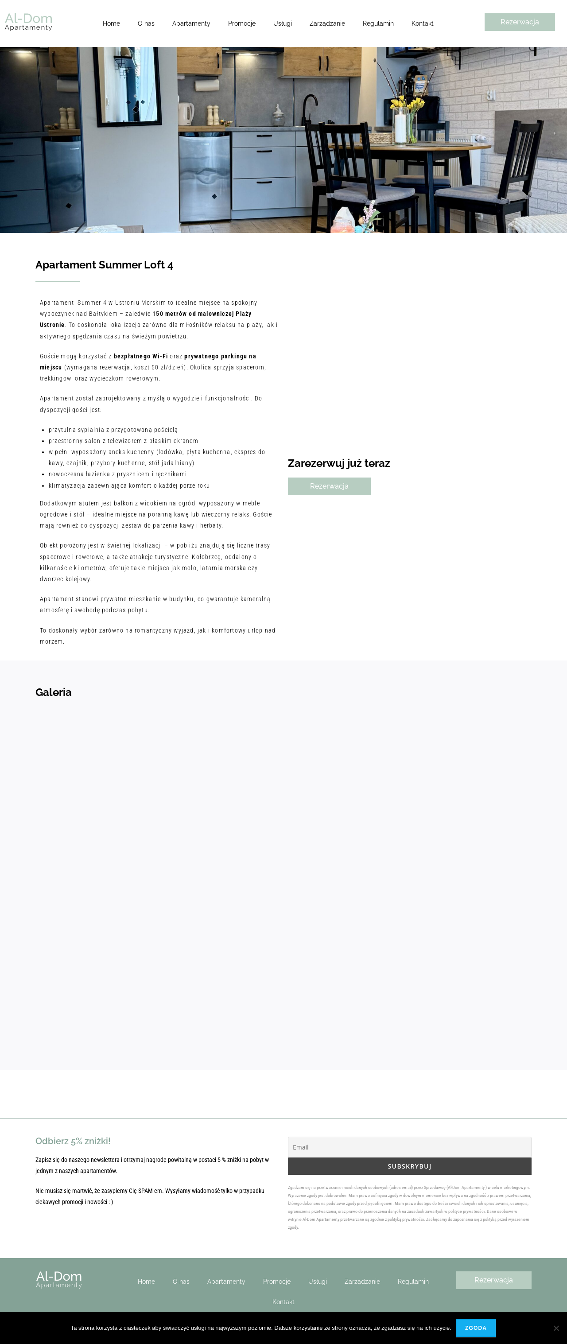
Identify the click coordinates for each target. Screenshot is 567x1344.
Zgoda (476, 1328)
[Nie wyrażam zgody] (555, 1328)
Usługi (282, 23)
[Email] (410, 1147)
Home (111, 23)
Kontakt (423, 23)
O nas (146, 23)
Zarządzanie (327, 23)
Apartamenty (191, 23)
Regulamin (378, 23)
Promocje (242, 23)
